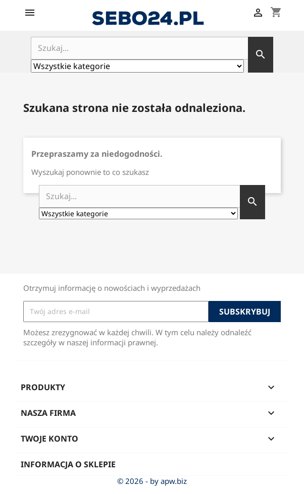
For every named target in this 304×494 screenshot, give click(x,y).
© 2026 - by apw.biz (152, 481)
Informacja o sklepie (68, 464)
